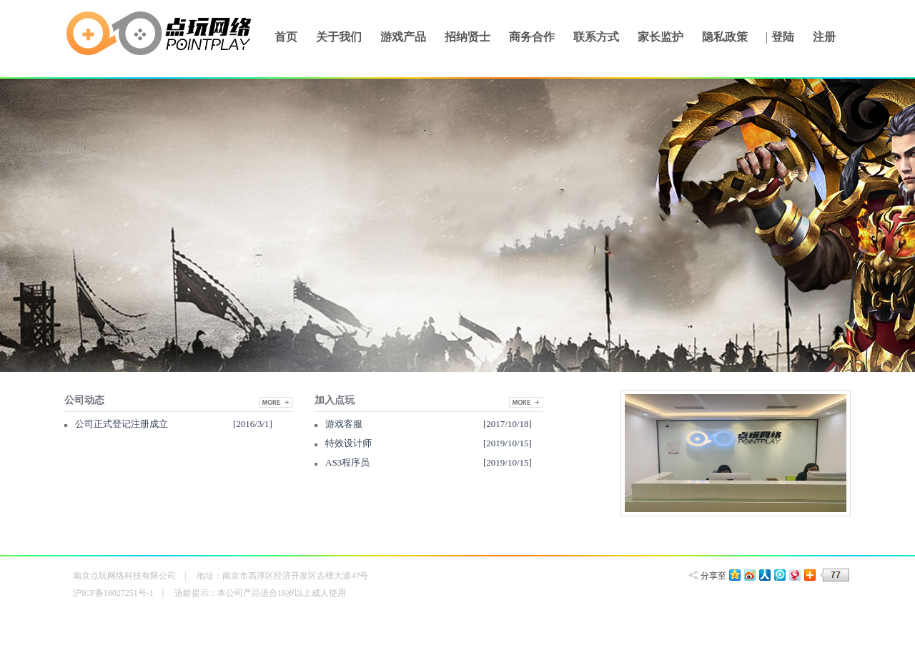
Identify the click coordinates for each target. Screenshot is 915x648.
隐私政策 (725, 37)
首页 (285, 37)
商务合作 (532, 37)
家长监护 (660, 37)
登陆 (782, 37)
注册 (824, 37)
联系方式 (596, 37)
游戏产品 (403, 37)
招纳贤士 (467, 37)
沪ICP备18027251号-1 (113, 593)
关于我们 (339, 37)
